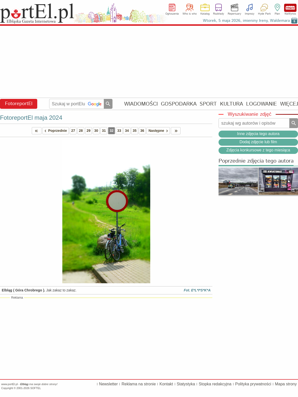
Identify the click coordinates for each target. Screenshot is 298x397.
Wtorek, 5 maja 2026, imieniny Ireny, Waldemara (246, 21)
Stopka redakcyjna (215, 384)
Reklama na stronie (138, 384)
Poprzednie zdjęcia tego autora (256, 161)
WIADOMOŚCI (141, 104)
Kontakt (166, 384)
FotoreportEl (19, 103)
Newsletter (108, 384)
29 (89, 131)
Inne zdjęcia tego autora (258, 134)
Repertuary (234, 14)
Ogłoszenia (172, 14)
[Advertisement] (149, 62)
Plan (277, 14)
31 (104, 131)
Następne (159, 131)
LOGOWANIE (261, 104)
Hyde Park (264, 14)
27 (73, 131)
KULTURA (231, 104)
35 (135, 131)
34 (127, 131)
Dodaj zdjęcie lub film (258, 142)
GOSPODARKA (179, 104)
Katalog (205, 14)
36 (142, 131)
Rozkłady (218, 14)
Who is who (190, 14)
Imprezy (249, 14)
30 (96, 131)
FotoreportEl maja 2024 (31, 117)
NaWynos (290, 8)
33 (119, 131)
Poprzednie (55, 131)
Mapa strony (286, 384)
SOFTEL (35, 388)
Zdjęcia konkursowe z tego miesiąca (258, 150)
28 (81, 131)
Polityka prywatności (253, 384)
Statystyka (186, 384)
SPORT (208, 104)
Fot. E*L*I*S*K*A (197, 290)
